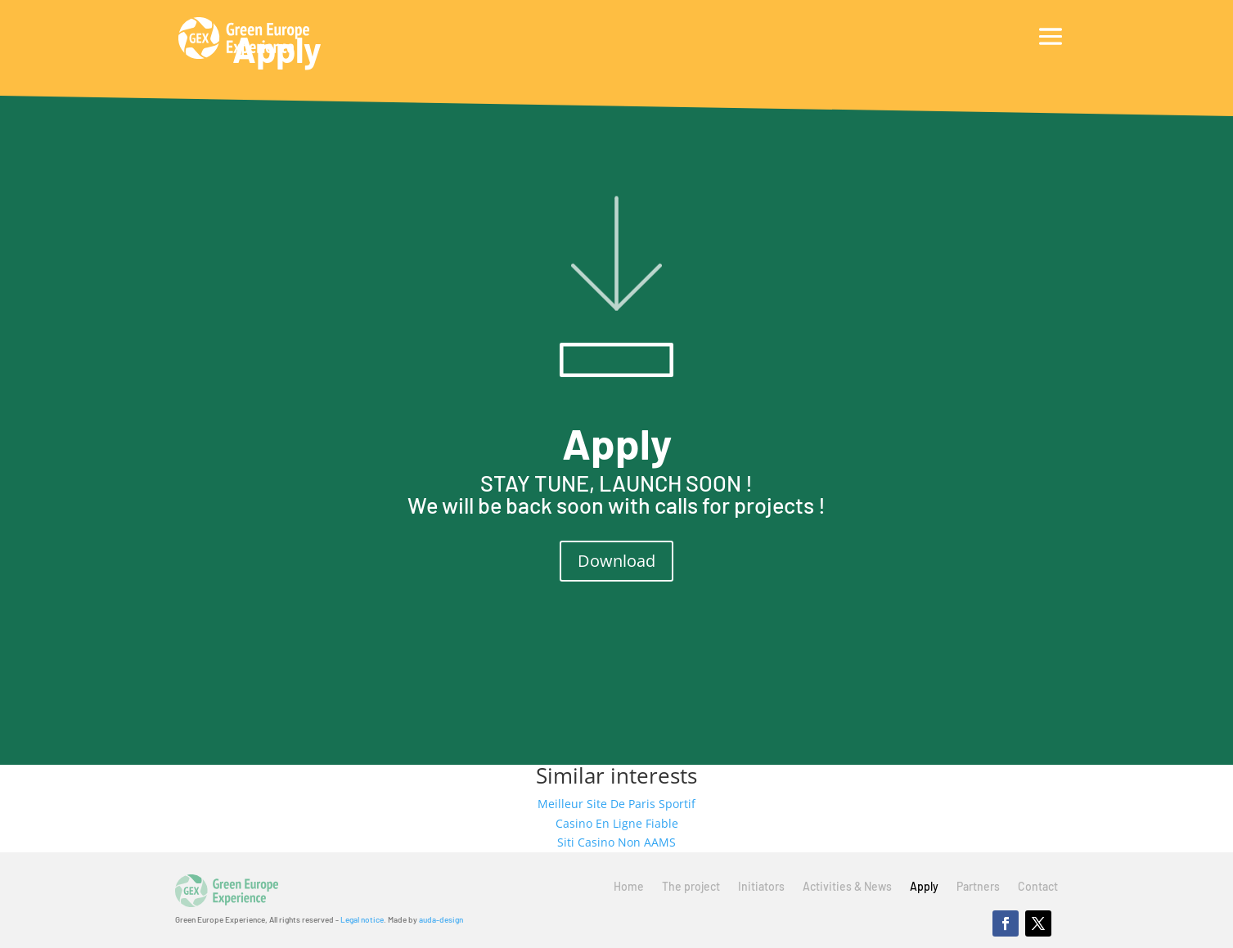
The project (691, 887)
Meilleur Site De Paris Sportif (616, 803)
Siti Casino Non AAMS (616, 842)
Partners (978, 887)
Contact (1038, 887)
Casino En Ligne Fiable (617, 823)
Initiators (761, 887)
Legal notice (362, 919)
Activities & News (847, 887)
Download (616, 561)
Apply (924, 887)
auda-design (441, 919)
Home (629, 887)
